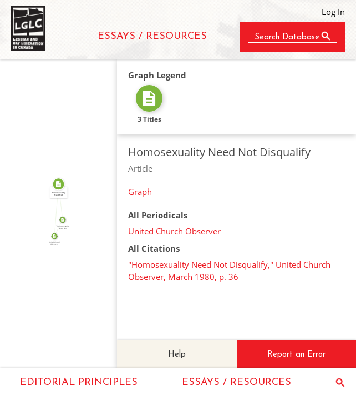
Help (177, 355)
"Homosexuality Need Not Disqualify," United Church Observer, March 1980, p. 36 (229, 270)
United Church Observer (174, 231)
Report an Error (296, 355)
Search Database (287, 37)
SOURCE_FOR (57, 227)
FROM (55, 210)
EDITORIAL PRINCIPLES (79, 382)
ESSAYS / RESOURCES (152, 36)
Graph (140, 191)
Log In (333, 12)
